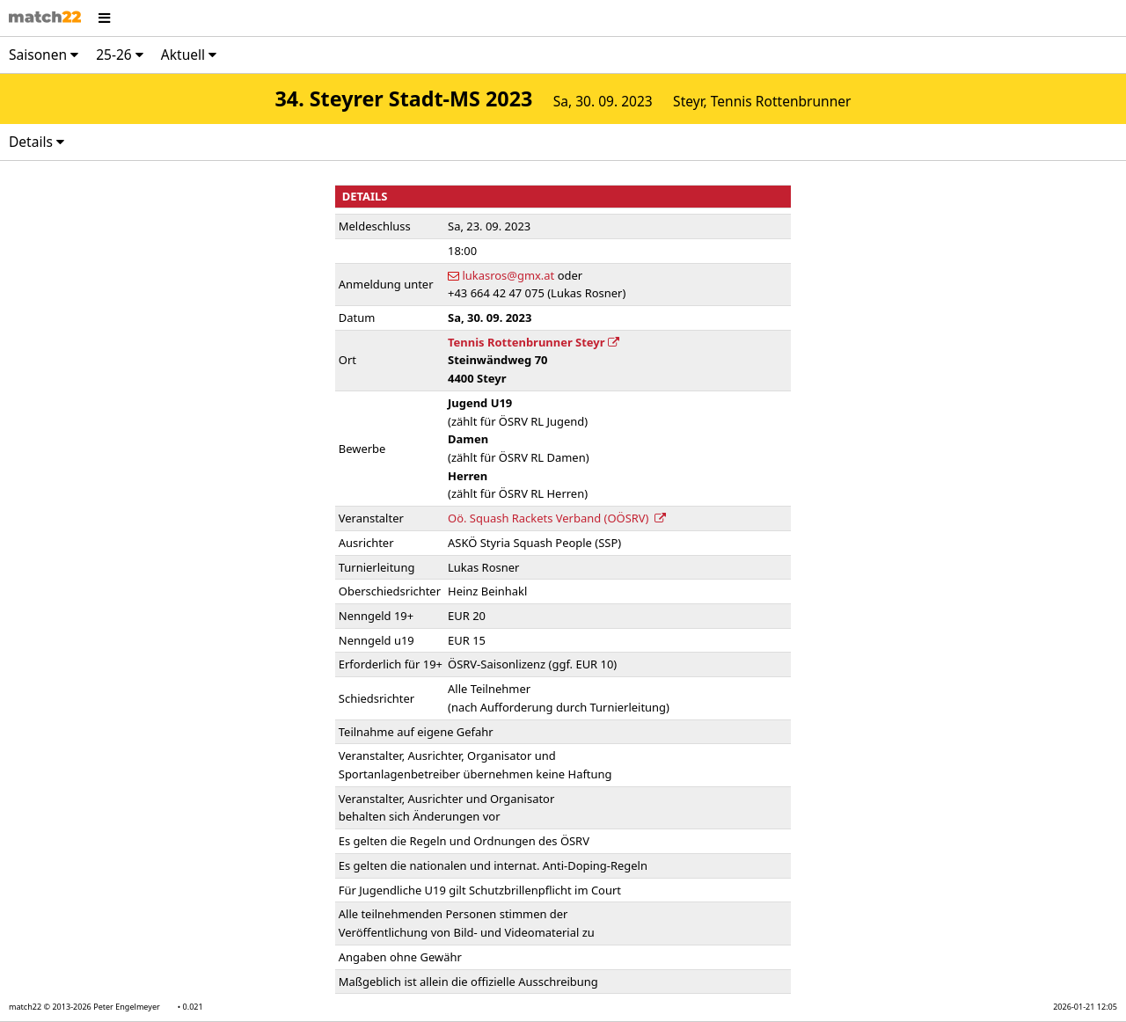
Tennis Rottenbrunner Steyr (533, 342)
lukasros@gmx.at (508, 275)
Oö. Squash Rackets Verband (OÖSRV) (557, 518)
